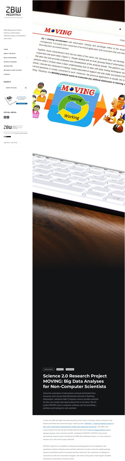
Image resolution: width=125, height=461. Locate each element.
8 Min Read (69, 369)
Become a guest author (13, 70)
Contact (7, 74)
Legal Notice (7, 142)
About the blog (10, 53)
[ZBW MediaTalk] (16, 12)
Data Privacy (14, 142)
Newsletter (8, 66)
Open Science (49, 369)
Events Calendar (10, 62)
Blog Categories (16, 57)
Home (6, 49)
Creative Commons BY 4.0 (20, 133)
